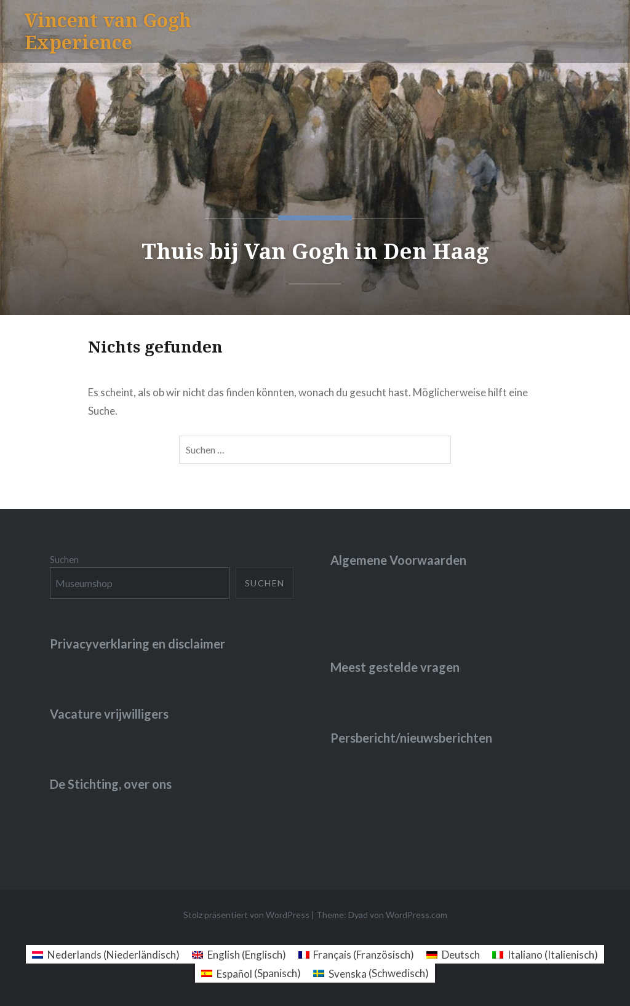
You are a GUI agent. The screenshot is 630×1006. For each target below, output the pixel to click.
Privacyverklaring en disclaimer (137, 643)
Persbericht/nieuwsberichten (411, 737)
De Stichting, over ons (111, 783)
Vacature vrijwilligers (109, 713)
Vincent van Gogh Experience (108, 31)
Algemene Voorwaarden (398, 560)
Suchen (64, 559)
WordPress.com (416, 914)
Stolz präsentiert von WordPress (246, 914)
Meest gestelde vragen (395, 667)
